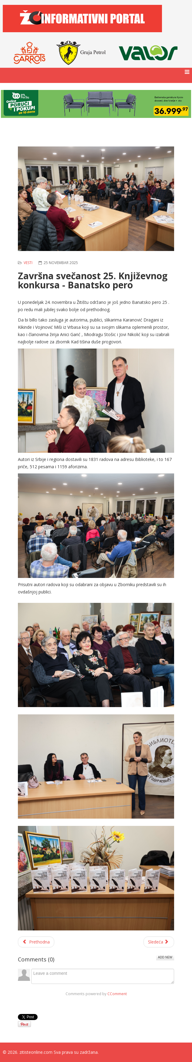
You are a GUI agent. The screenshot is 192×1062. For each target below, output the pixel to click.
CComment (117, 993)
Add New (165, 957)
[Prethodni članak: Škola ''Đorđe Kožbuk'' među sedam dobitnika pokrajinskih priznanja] (36, 942)
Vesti (28, 262)
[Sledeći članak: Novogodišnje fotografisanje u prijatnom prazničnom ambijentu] (158, 942)
